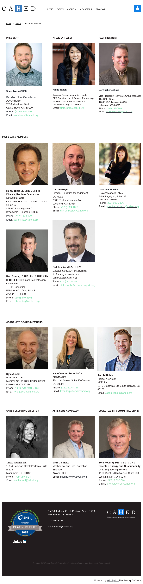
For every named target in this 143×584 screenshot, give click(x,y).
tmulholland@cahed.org (60, 526)
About (18, 23)
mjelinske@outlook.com (73, 476)
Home (8, 23)
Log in (137, 8)
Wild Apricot (112, 580)
